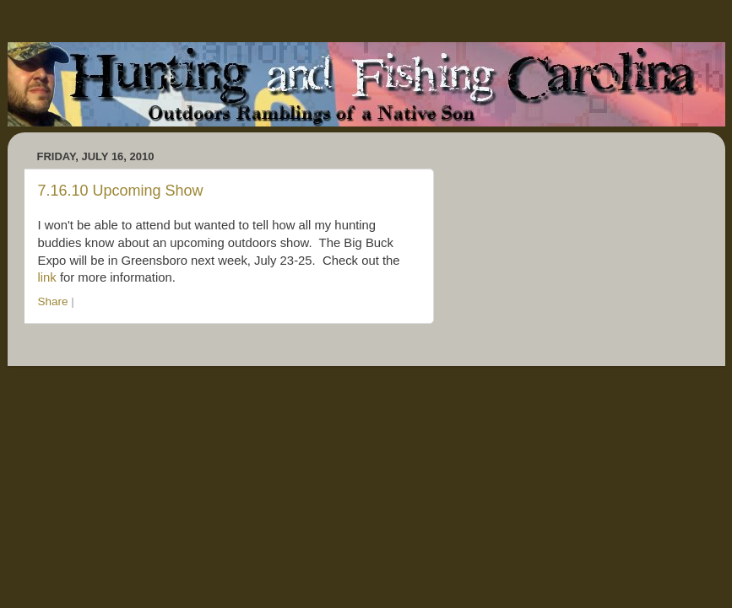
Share (53, 301)
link (47, 277)
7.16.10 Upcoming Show (120, 190)
